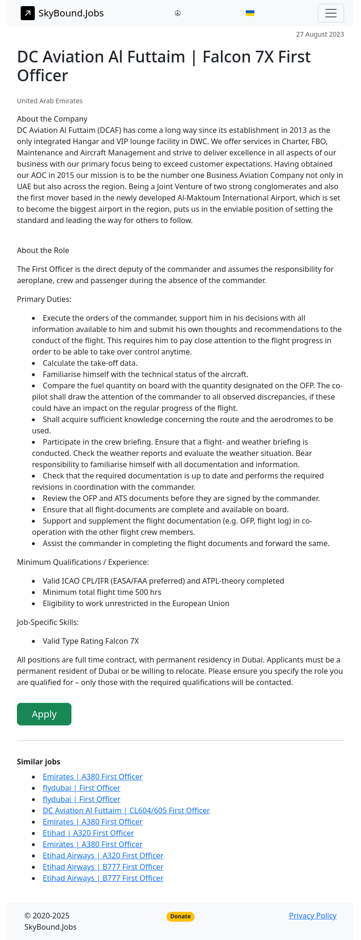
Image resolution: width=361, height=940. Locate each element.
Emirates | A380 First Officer (92, 776)
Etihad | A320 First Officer (88, 833)
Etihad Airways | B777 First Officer (103, 867)
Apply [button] (44, 714)
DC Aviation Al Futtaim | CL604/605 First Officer (126, 810)
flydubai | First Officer (81, 788)
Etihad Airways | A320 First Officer (103, 855)
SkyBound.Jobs (62, 13)
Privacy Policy (313, 915)
